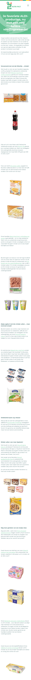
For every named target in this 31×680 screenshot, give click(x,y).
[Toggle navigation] (28, 5)
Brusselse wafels (15, 166)
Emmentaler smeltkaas (14, 422)
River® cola (21, 146)
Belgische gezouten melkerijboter (14, 621)
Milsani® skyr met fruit (17, 350)
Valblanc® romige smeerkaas (9, 648)
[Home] (13, 5)
